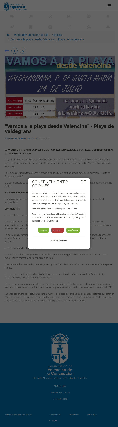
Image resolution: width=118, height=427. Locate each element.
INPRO (64, 240)
